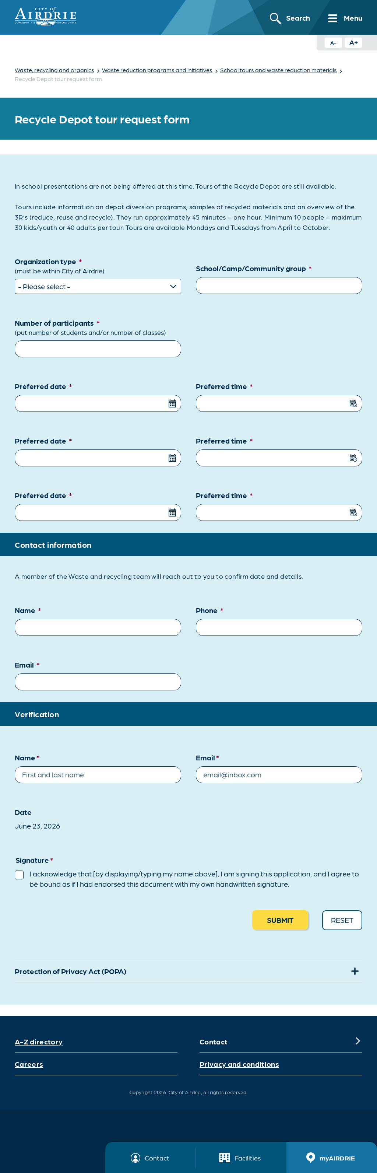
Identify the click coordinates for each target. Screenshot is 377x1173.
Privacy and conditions (239, 1063)
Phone (209, 609)
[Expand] (357, 1041)
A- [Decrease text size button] (333, 42)
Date (23, 811)
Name (28, 609)
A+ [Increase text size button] (353, 42)
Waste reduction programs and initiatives (157, 69)
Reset (342, 919)
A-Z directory (39, 1040)
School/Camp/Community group (254, 267)
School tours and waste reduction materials (278, 69)
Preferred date (43, 385)
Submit (280, 919)
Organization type (98, 266)
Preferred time (224, 385)
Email (27, 663)
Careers (29, 1063)
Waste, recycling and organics (54, 69)
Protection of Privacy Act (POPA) (70, 971)
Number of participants (98, 327)
